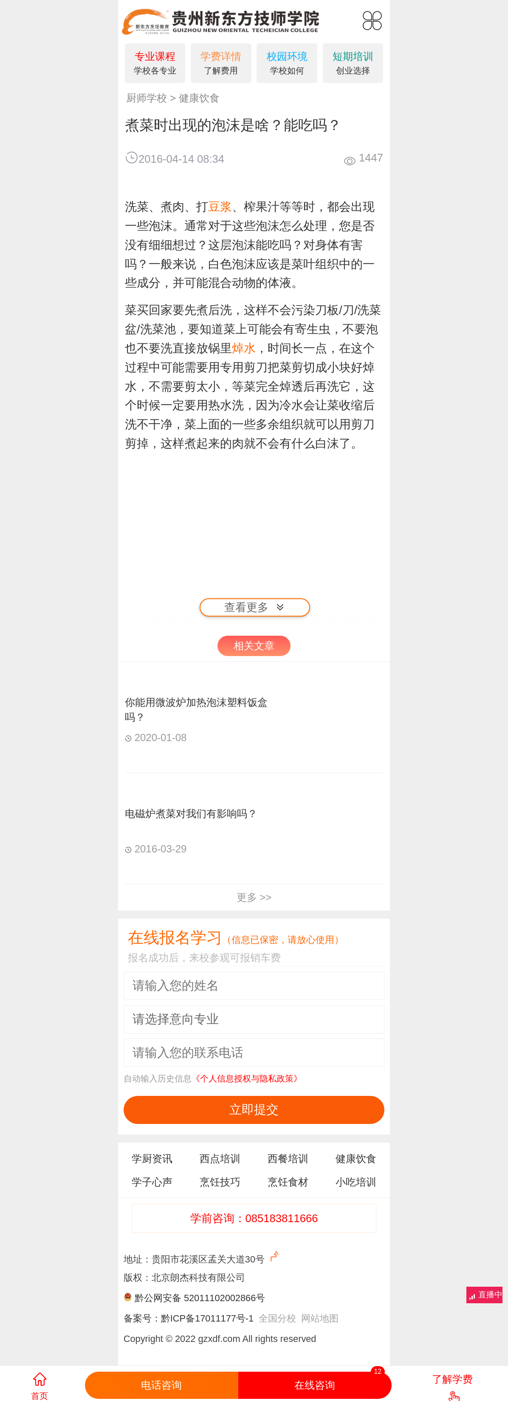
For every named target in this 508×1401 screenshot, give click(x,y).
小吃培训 (356, 1182)
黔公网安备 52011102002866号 (200, 1298)
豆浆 (220, 206)
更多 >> (254, 897)
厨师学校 (146, 98)
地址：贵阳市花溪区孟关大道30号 (202, 1258)
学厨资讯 (152, 1158)
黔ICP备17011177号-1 (207, 1318)
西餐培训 (288, 1158)
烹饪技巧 (220, 1182)
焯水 (244, 348)
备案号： (142, 1318)
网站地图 (320, 1318)
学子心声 (152, 1182)
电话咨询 (161, 1385)
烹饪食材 (288, 1182)
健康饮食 (199, 98)
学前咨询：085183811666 (254, 1218)
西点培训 (220, 1158)
